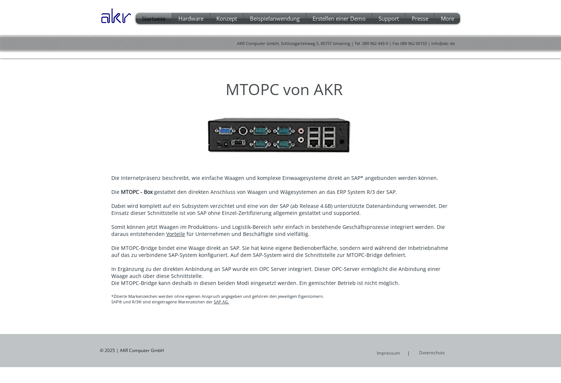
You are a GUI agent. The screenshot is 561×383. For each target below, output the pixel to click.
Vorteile (175, 233)
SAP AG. (221, 301)
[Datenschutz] (439, 352)
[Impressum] (389, 353)
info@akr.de (443, 43)
